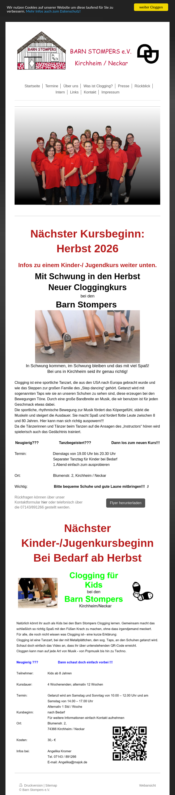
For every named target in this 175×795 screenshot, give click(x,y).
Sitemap (51, 785)
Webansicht (147, 785)
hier (44, 502)
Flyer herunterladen (126, 503)
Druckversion (31, 785)
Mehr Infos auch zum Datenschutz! (53, 11)
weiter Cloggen (151, 7)
